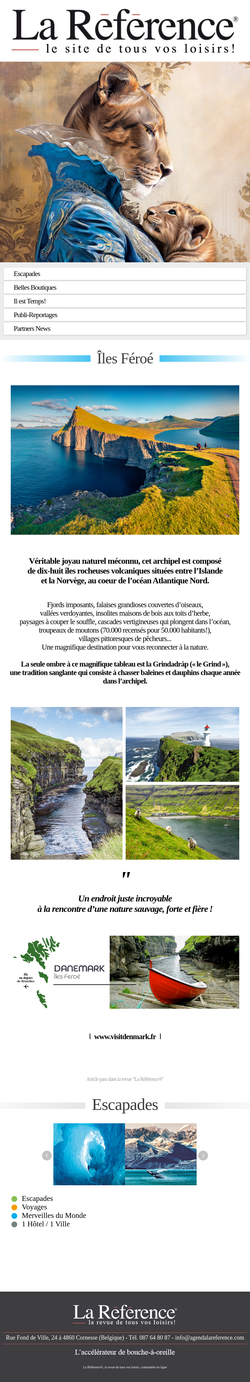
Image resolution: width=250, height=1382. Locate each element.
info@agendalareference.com (209, 1337)
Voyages (34, 1207)
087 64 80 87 (155, 1337)
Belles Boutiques (35, 287)
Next (203, 1155)
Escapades (27, 273)
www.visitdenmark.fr (125, 1037)
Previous (47, 1155)
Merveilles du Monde (54, 1215)
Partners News (32, 328)
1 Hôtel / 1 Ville (46, 1224)
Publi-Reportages (35, 315)
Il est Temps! (30, 301)
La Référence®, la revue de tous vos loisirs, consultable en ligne (125, 1367)
